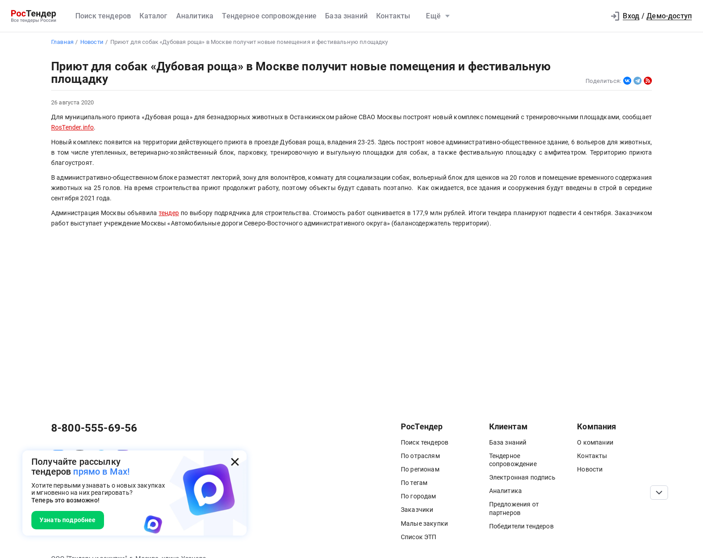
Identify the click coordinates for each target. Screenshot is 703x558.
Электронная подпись (522, 477)
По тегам (414, 482)
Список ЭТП (419, 537)
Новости (590, 469)
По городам (418, 496)
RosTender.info (72, 127)
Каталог (153, 16)
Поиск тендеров (103, 16)
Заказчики (417, 509)
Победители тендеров (521, 526)
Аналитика (194, 16)
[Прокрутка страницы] (659, 492)
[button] (594, 16)
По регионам (420, 469)
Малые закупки (424, 523)
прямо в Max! (101, 471)
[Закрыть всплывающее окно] (235, 462)
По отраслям (420, 455)
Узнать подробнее (67, 519)
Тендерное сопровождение (269, 16)
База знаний (346, 16)
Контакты (393, 16)
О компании (595, 442)
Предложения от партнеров (514, 508)
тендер (169, 213)
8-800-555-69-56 (94, 428)
